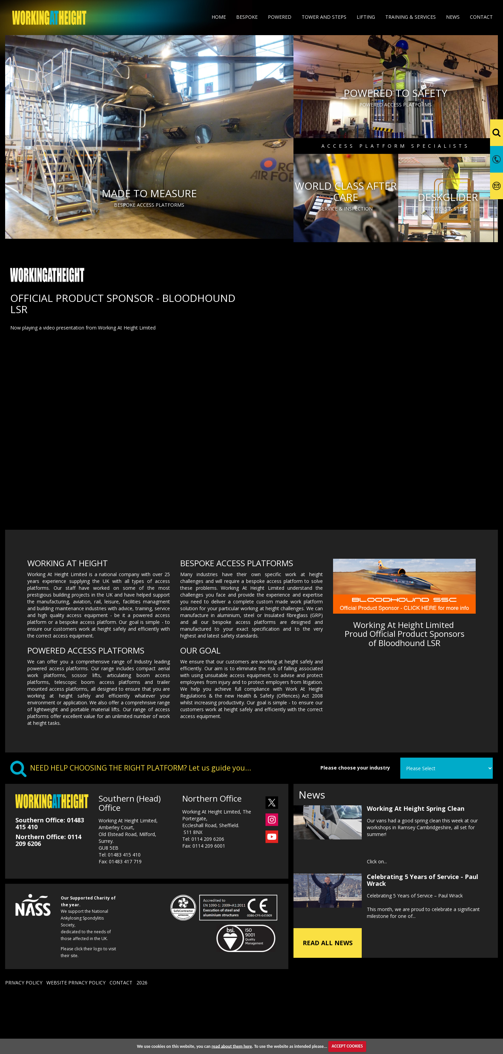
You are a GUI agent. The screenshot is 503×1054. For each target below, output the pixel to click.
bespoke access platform (87, 676)
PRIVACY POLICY (23, 1037)
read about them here (232, 1046)
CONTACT (121, 1037)
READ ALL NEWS (328, 997)
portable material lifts (95, 763)
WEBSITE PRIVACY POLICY (75, 1037)
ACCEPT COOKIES (347, 1046)
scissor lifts (86, 729)
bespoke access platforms (244, 676)
